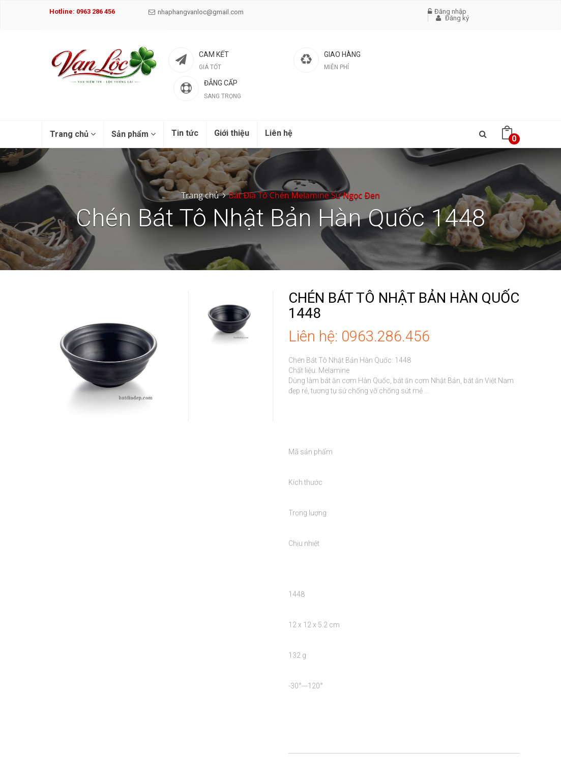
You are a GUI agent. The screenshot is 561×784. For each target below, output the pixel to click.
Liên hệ (278, 133)
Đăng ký (452, 18)
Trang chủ (73, 134)
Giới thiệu (231, 133)
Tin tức (184, 133)
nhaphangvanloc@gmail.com (196, 12)
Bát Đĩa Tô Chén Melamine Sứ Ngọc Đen (303, 195)
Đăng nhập (447, 11)
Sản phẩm (133, 134)
